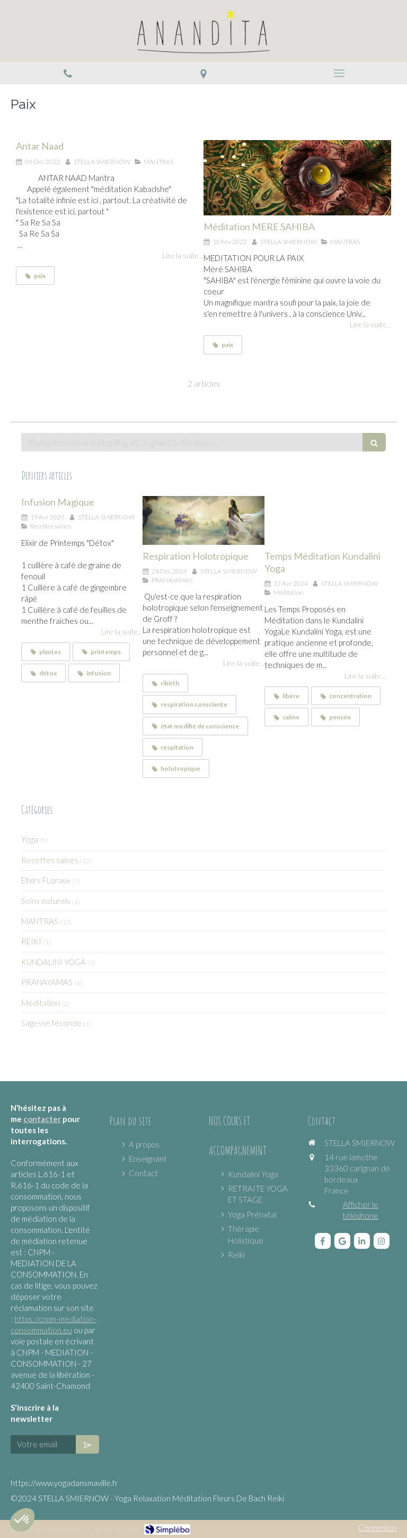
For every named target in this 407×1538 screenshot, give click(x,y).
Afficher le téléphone (360, 1210)
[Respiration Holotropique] (203, 520)
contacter (42, 1119)
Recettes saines (49, 860)
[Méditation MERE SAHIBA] (297, 177)
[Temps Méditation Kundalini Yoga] (325, 520)
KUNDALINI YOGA (53, 962)
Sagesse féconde (51, 1023)
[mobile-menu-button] (339, 73)
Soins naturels (45, 901)
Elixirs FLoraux (45, 880)
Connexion (377, 1527)
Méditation (40, 1002)
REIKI (31, 941)
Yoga (29, 839)
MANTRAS (39, 921)
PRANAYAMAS (47, 982)
